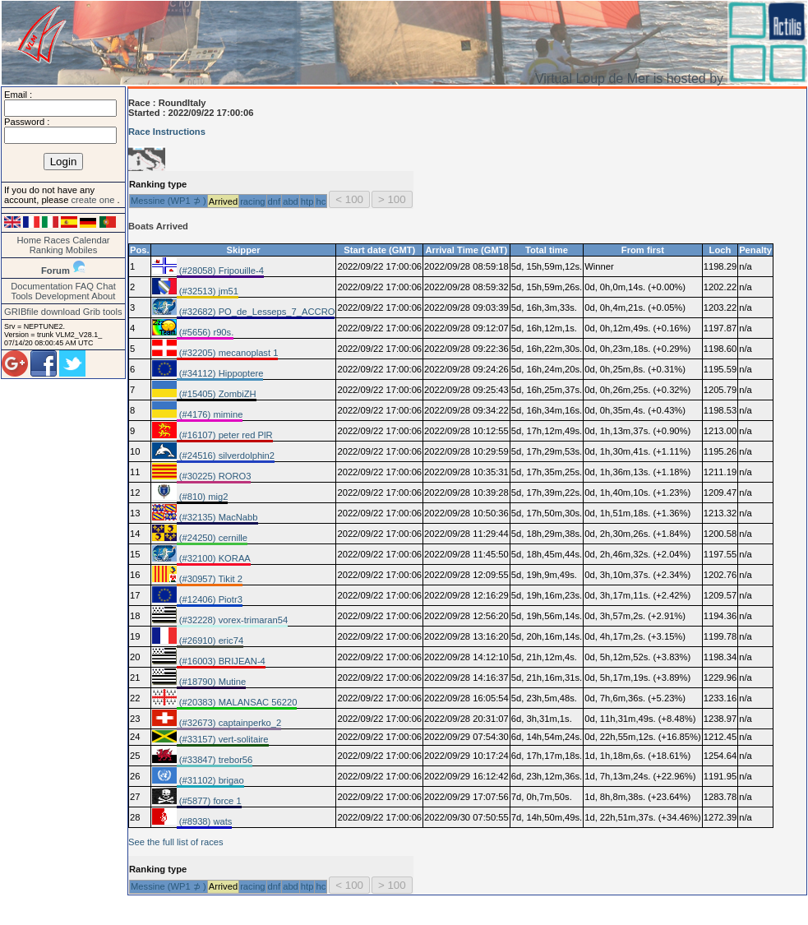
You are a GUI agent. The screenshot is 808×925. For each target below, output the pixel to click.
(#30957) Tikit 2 (209, 579)
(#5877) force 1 (209, 801)
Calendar (90, 240)
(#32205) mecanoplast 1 (228, 353)
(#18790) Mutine (212, 682)
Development (62, 296)
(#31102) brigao (210, 780)
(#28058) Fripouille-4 (220, 270)
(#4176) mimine (210, 414)
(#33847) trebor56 (215, 760)
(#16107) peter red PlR (225, 435)
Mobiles (82, 250)
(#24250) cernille (212, 538)
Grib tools (102, 312)
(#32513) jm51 (207, 291)
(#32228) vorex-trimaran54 (233, 620)
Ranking (46, 250)
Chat (106, 286)
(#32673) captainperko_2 (229, 723)
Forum (55, 270)
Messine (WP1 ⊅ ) (168, 201)
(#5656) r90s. (205, 332)
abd (290, 201)
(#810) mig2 (203, 497)
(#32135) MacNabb (217, 517)
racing (252, 201)
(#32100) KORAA (214, 558)
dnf (274, 201)
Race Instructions (166, 131)
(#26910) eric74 (210, 640)
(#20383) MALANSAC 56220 (237, 702)
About (103, 296)
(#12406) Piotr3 (209, 599)
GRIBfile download (42, 312)
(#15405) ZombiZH (216, 394)
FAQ (85, 286)
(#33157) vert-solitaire (223, 739)
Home (28, 240)
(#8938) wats (205, 821)
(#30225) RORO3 (214, 476)
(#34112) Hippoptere (220, 373)
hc (321, 201)
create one (94, 200)
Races (57, 240)
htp (307, 201)
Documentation (41, 286)
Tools (22, 296)
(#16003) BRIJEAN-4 (221, 661)
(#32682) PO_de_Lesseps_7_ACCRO (256, 312)
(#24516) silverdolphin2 (226, 455)
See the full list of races (176, 842)
